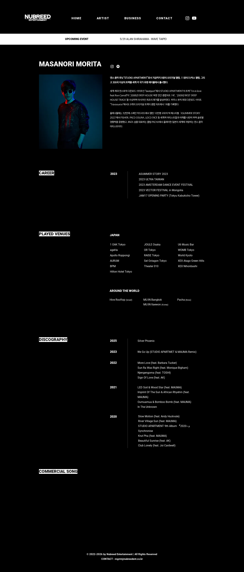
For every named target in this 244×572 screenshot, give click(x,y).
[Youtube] (194, 18)
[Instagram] (187, 18)
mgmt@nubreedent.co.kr (129, 558)
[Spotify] (118, 66)
